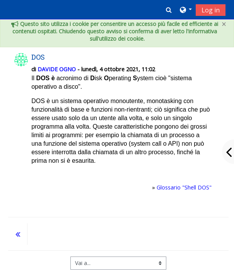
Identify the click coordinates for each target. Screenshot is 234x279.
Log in (211, 10)
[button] (169, 9)
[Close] (224, 24)
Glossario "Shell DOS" (184, 187)
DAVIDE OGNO (57, 69)
